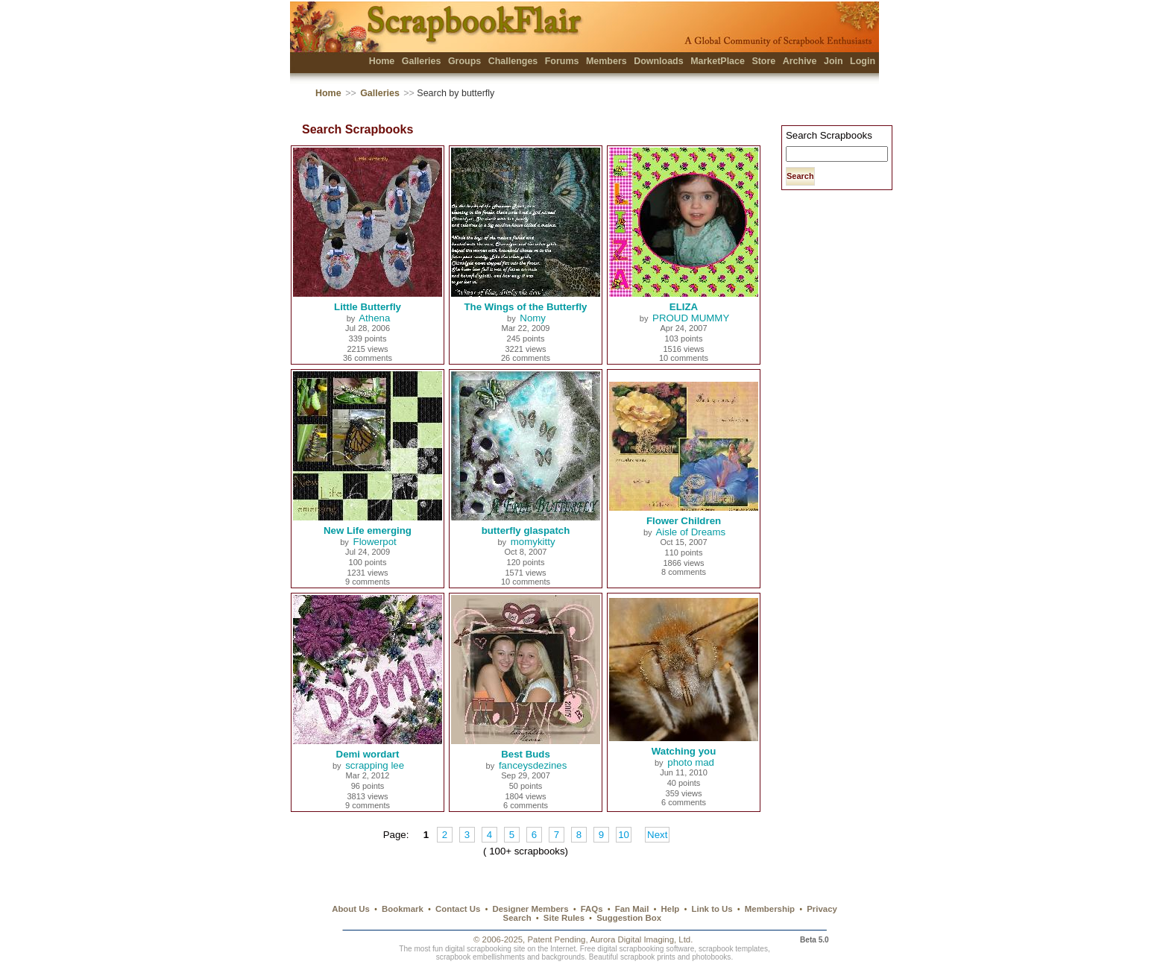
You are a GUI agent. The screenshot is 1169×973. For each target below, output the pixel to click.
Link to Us (712, 908)
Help (670, 908)
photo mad (690, 762)
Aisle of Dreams (690, 532)
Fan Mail (632, 908)
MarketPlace (717, 61)
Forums (562, 61)
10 (623, 834)
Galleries (421, 61)
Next (657, 834)
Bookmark (402, 908)
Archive (800, 61)
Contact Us (457, 908)
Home (382, 61)
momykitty (533, 541)
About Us (351, 908)
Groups (464, 61)
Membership (770, 908)
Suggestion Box (628, 917)
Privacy (822, 908)
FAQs (592, 908)
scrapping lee (374, 765)
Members (606, 61)
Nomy (533, 318)
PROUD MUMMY (690, 318)
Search (517, 917)
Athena (374, 318)
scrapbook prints (647, 957)
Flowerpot (375, 541)
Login (862, 61)
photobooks (711, 957)
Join (833, 61)
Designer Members (530, 908)
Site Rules (563, 917)
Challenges (513, 61)
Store (763, 61)
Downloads (659, 61)
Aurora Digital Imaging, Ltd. (641, 939)
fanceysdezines (533, 765)
